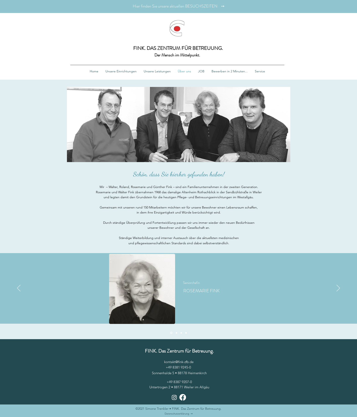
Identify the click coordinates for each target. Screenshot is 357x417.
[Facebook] (182, 397)
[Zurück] (18, 288)
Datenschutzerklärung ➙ (179, 413)
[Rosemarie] (171, 333)
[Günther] (181, 332)
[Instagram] (174, 397)
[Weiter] (338, 288)
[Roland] (186, 332)
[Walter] (176, 332)
